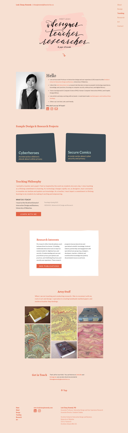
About (18, 410)
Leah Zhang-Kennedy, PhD (68, 408)
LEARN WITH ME (28, 214)
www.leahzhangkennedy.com (43, 408)
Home (17, 408)
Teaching (18, 415)
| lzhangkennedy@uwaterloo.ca (43, 5)
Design (18, 412)
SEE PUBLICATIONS (49, 266)
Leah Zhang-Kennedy (23, 5)
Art (17, 420)
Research (19, 417)
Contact (120, 26)
